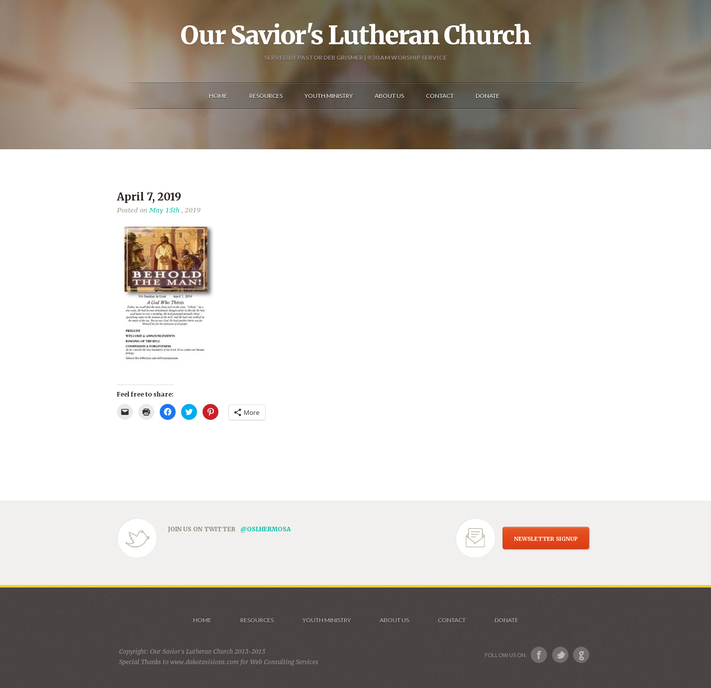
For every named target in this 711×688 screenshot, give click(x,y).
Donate (506, 620)
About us (394, 620)
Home (202, 620)
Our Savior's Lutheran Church (355, 35)
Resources (257, 620)
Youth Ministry (327, 620)
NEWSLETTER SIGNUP (546, 538)
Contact (452, 620)
